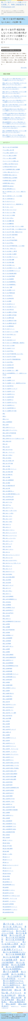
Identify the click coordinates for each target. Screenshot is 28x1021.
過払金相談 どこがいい (9, 890)
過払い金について (7, 568)
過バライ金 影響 (7, 287)
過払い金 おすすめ (7, 449)
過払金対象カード (7, 881)
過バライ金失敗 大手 (8, 365)
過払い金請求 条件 (7, 784)
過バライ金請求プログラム (10, 402)
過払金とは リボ (7, 868)
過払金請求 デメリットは (10, 898)
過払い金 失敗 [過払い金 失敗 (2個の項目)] (16, 997)
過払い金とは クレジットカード (11, 555)
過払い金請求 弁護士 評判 (9, 771)
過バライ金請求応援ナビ (9, 408)
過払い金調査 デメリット (9, 737)
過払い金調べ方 (7, 732)
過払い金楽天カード (8, 660)
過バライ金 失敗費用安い (9, 281)
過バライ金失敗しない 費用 (10, 370)
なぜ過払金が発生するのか (10, 166)
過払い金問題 (6, 624)
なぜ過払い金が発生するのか (10, 164)
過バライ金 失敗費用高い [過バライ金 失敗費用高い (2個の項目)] (12, 969)
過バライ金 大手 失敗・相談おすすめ (12, 232)
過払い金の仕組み (7, 574)
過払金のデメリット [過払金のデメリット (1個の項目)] (15, 1006)
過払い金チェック (7, 543)
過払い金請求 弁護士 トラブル (11, 765)
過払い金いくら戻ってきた (10, 510)
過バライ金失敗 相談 (8, 367)
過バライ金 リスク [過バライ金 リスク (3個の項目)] (13, 924)
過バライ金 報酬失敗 (8, 223)
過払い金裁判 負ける (8, 693)
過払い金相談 (6, 682)
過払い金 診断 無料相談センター (11, 494)
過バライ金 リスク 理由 (9, 212)
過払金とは (6, 862)
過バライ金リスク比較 (9, 345)
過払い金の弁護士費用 (9, 577)
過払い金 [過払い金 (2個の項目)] (17, 990)
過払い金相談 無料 (7, 685)
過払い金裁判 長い (7, 696)
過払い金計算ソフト (8, 710)
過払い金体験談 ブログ (9, 607)
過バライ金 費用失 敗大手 (9, 323)
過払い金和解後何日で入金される (12, 621)
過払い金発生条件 (7, 679)
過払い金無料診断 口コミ (9, 676)
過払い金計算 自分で (8, 707)
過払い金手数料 (7, 643)
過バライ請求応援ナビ (9, 198)
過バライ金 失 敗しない (9, 248)
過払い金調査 (6, 735)
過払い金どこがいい (8, 549)
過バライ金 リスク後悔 (9, 215)
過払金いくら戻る (7, 854)
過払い (4, 416)
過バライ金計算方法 (8, 386)
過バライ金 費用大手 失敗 (9, 320)
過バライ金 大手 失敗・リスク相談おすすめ (14, 229)
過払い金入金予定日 (8, 613)
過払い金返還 (6, 818)
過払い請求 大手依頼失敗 (9, 433)
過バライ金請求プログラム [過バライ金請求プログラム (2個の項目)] (13, 981)
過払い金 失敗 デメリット (9, 469)
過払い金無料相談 (7, 668)
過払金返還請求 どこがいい (10, 909)
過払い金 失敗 (6, 466)
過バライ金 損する (7, 295)
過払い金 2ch (6, 446)
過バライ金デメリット (9, 329)
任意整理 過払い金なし (9, 183)
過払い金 (5, 444)
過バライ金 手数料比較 (9, 293)
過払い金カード (7, 527)
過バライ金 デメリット (9, 201)
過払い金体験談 (7, 604)
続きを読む (24, 67)
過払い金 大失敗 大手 (8, 460)
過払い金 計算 (6, 488)
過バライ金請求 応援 (8, 397)
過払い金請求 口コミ (8, 760)
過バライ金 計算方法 (8, 309)
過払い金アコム (7, 505)
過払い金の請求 (7, 582)
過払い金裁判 (6, 690)
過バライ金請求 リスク (9, 391)
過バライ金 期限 (7, 301)
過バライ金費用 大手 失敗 (9, 410)
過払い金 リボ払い (7, 455)
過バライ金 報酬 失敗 (8, 220)
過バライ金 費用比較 (8, 326)
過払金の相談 (6, 879)
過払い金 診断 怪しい (8, 491)
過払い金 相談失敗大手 (9, 485)
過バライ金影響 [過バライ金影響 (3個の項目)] (10, 971)
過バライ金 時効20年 (8, 298)
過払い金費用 (6, 812)
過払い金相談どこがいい (9, 688)
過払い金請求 (6, 740)
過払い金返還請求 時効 (9, 832)
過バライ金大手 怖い (8, 351)
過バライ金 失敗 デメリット (10, 257)
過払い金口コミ (7, 618)
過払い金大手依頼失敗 (9, 629)
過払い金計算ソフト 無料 (9, 712)
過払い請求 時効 (7, 435)
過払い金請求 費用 (7, 796)
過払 (4, 413)
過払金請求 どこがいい (9, 901)
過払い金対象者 (7, 640)
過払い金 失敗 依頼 (8, 471)
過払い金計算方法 (7, 715)
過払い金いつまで (7, 519)
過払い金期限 (6, 652)
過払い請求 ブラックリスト (10, 430)
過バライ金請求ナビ (8, 399)
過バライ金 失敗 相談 (8, 262)
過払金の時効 (6, 876)
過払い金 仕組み (7, 458)
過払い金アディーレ (8, 507)
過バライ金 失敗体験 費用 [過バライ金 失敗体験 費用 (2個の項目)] (15, 954)
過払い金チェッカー (8, 541)
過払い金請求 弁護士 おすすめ (11, 762)
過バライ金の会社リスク (9, 340)
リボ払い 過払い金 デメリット (11, 172)
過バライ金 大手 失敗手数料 (10, 234)
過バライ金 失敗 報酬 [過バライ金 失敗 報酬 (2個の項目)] (11, 957)
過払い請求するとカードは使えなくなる (13, 438)
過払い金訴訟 (6, 721)
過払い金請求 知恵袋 (8, 790)
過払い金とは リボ (7, 557)
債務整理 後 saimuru (8, 186)
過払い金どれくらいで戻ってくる (12, 563)
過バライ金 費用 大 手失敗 (10, 312)
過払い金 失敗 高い (8, 474)
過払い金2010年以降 (8, 499)
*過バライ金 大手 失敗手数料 (10, 147)
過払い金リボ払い (7, 591)
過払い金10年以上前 (8, 496)
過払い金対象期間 (7, 638)
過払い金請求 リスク (8, 757)
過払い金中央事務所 (8, 596)
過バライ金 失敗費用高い (9, 284)
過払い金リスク (7, 588)
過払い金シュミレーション (10, 535)
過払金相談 (6, 887)
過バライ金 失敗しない (9, 265)
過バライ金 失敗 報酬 (8, 259)
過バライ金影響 (7, 377)
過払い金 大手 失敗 (8, 463)
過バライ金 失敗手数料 (9, 276)
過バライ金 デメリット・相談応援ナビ (13, 204)
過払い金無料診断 (7, 671)
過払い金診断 (6, 724)
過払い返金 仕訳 (7, 441)
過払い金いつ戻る (7, 521)
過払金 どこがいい (7, 840)
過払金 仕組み (6, 843)
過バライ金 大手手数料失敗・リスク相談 (13, 245)
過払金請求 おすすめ (8, 893)
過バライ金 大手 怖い (9, 237)
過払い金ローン (7, 593)
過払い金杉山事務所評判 (9, 657)
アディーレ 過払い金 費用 (9, 155)
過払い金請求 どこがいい (10, 751)
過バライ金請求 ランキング (10, 388)
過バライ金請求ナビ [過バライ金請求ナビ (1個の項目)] (21, 978)
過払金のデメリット (8, 870)
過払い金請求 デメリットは (10, 748)
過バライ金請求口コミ (9, 405)
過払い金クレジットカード (10, 532)
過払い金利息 (6, 615)
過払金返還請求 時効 (8, 912)
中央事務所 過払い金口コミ (10, 175)
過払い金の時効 (7, 579)
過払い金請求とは (7, 804)
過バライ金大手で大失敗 (9, 356)
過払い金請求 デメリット (9, 746)
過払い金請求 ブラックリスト (10, 754)
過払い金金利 (6, 837)
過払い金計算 (6, 701)
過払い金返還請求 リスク (9, 826)
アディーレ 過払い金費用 (9, 158)
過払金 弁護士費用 (7, 848)
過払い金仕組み (7, 602)
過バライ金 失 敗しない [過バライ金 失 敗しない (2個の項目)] (12, 926)
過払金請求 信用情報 (8, 904)
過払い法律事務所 (7, 422)
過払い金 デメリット (9, 452)
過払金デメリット (7, 859)
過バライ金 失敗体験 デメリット (11, 270)
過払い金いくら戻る (8, 513)
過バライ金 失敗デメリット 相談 (12, 268)
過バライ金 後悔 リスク (9, 290)
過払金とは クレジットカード (10, 865)
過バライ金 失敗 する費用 (9, 254)
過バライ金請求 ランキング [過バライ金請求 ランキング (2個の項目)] (13, 983)
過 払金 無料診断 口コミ (9, 188)
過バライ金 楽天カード (9, 304)
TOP (12, 12)
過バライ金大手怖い (8, 362)
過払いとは (6, 419)
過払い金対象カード (8, 635)
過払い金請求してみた (9, 801)
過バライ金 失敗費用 (8, 279)
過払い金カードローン (9, 530)
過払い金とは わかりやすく (10, 560)
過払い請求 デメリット (9, 427)
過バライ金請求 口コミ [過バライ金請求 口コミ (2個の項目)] (11, 985)
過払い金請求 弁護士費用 (9, 779)
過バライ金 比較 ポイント (9, 306)
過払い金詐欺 (6, 726)
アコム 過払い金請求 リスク (10, 152)
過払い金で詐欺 (7, 546)
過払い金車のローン (8, 815)
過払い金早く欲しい (8, 646)
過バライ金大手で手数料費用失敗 (12, 359)
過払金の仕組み (7, 873)
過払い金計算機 (7, 718)
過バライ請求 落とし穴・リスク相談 (12, 196)
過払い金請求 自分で (8, 793)
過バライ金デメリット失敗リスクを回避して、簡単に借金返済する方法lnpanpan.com (14, 4)
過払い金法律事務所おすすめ (10, 665)
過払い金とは (6, 552)
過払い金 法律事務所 (8, 480)
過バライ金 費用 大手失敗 (9, 315)
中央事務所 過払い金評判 (9, 180)
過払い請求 (6, 424)
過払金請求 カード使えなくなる (11, 895)
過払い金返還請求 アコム (9, 823)
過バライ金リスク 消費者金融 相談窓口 (13, 342)
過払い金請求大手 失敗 (9, 807)
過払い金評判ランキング (9, 729)
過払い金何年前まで (8, 610)
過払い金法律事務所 (8, 663)
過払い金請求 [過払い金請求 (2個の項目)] (11, 1004)
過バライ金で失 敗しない (9, 334)
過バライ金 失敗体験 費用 (9, 273)
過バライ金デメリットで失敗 (10, 331)
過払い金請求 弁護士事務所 (10, 773)
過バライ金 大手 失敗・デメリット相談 (13, 226)
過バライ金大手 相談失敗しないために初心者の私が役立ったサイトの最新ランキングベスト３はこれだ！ (14, 35)
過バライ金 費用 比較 (8, 317)
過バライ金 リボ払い (8, 218)
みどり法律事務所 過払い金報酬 (11, 169)
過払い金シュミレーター (9, 538)
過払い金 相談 (6, 483)
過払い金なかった (7, 566)
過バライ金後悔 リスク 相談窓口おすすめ (14, 383)
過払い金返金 (6, 834)
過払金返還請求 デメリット (10, 906)
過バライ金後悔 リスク (9, 380)
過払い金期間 (6, 649)
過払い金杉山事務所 (8, 654)
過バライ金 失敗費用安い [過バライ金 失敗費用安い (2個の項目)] (15, 967)
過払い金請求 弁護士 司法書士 (11, 768)
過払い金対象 (6, 632)
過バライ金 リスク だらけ (9, 209)
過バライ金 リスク (8, 207)
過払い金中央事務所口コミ (10, 599)
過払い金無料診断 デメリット (10, 674)
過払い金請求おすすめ (9, 798)
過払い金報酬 (6, 627)
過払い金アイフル (7, 502)
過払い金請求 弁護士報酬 (9, 776)
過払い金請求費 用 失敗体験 (10, 809)
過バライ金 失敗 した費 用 (10, 251)
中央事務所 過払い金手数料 (10, 177)
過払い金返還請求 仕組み (9, 829)
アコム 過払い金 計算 (8, 150)
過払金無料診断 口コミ (9, 884)
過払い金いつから (7, 516)
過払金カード (6, 857)
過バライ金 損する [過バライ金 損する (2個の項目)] (14, 976)
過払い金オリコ (7, 524)
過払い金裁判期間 (7, 699)
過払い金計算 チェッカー (9, 704)
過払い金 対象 (6, 477)
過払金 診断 (6, 851)
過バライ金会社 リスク (9, 348)
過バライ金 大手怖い (8, 243)
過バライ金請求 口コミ (9, 394)
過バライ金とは (7, 337)
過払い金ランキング (8, 585)
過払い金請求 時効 (7, 782)
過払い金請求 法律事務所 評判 (11, 787)
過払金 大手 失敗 (7, 845)
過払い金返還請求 (7, 821)
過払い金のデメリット (9, 571)
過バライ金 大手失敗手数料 (10, 240)
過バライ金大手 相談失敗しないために (11, 50)
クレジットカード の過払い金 (10, 161)
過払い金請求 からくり (9, 743)
